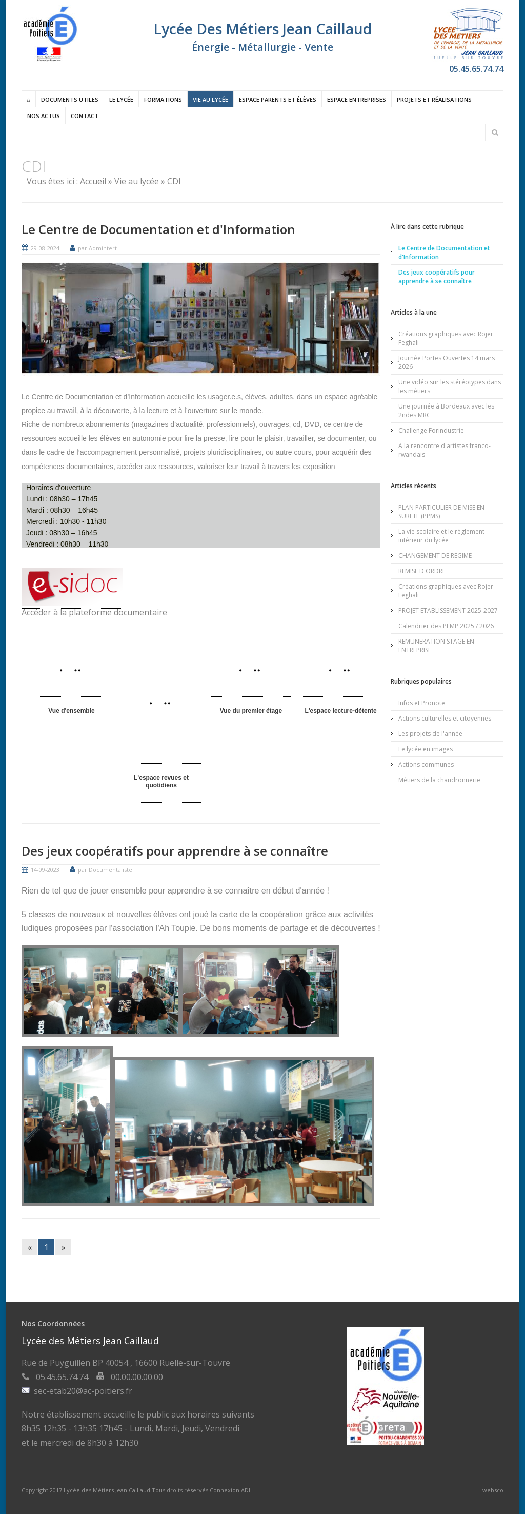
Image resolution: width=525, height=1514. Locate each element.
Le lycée (121, 99)
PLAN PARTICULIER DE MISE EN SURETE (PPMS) (441, 511)
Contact (84, 116)
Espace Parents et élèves (277, 99)
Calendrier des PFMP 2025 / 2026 (446, 625)
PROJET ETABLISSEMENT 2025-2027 (448, 610)
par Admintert (97, 248)
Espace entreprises (356, 99)
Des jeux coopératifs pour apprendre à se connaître (175, 850)
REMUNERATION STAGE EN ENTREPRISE (436, 645)
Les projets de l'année (430, 733)
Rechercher (494, 132)
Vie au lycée (210, 99)
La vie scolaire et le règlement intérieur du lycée (441, 535)
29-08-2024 (45, 248)
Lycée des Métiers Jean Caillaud (108, 1489)
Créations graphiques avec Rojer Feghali (445, 337)
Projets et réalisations (434, 99)
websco (492, 1489)
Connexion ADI (230, 1489)
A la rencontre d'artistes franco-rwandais (444, 449)
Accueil (93, 181)
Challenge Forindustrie (431, 429)
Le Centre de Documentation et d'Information (158, 229)
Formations (163, 99)
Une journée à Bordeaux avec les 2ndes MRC (446, 410)
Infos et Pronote (421, 702)
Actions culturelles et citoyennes (444, 717)
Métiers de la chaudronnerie (439, 779)
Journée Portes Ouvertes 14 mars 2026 (446, 362)
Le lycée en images (425, 748)
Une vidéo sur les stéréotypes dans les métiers (449, 386)
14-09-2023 (45, 869)
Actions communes (426, 764)
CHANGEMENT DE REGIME (435, 555)
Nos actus (43, 116)
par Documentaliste (105, 869)
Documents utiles (69, 99)
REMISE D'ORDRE (422, 570)
